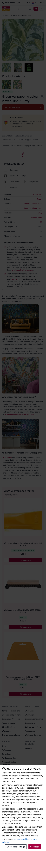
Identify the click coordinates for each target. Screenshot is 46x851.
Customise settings (16, 847)
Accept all (34, 847)
